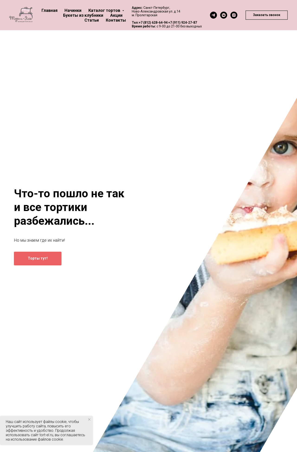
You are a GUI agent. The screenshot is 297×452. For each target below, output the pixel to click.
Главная (50, 10)
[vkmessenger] (223, 15)
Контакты (116, 20)
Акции (116, 15)
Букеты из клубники (83, 15)
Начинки (73, 10)
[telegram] (213, 15)
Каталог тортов (104, 10)
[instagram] (233, 15)
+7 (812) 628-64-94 (153, 22)
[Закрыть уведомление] (89, 419)
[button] (266, 15)
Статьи (91, 20)
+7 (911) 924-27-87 (182, 22)
